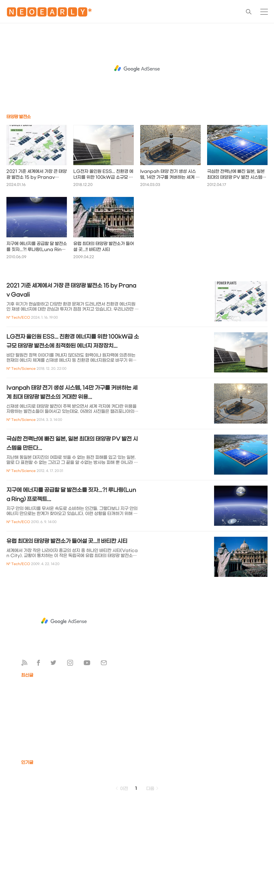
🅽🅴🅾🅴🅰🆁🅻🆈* (49, 13)
